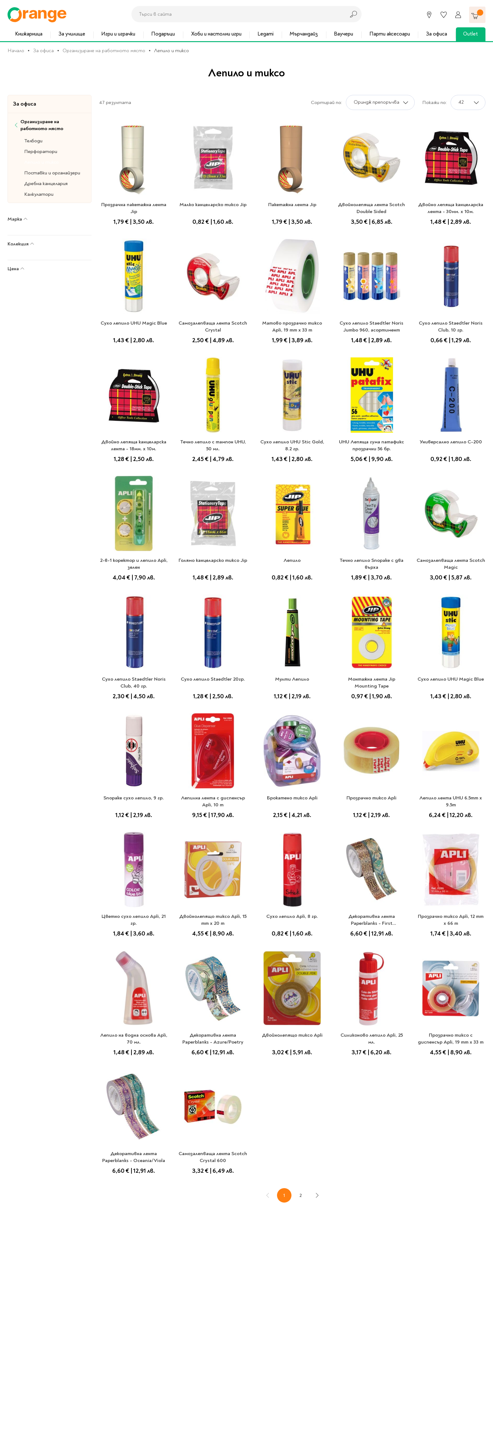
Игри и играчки (118, 33)
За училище (71, 33)
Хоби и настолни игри (216, 33)
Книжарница (28, 33)
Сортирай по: (326, 102)
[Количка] (477, 15)
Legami (266, 33)
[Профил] (458, 14)
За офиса (436, 33)
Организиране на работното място (104, 50)
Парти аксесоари (389, 33)
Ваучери (343, 33)
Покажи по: (434, 102)
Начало (16, 50)
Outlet (470, 33)
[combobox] (236, 14)
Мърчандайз (304, 33)
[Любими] (443, 14)
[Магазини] (429, 14)
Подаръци (163, 33)
